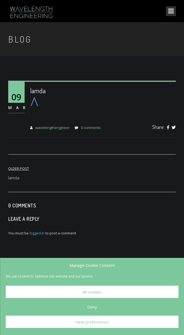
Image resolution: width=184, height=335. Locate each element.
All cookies (92, 292)
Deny (92, 307)
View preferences (92, 322)
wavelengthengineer (52, 127)
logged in (37, 233)
